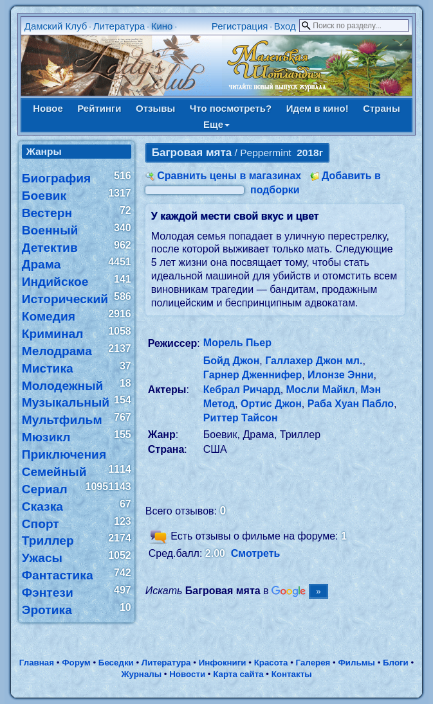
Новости (187, 674)
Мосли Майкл (320, 389)
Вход (285, 26)
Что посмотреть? (231, 108)
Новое (48, 108)
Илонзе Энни (341, 374)
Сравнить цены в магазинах (229, 175)
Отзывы (155, 108)
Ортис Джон (271, 403)
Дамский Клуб (56, 26)
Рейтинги (99, 108)
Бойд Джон (231, 360)
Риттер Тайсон (240, 417)
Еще (216, 124)
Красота (271, 662)
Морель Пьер (237, 342)
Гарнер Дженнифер (252, 374)
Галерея (313, 662)
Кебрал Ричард (242, 389)
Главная (36, 662)
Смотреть (256, 553)
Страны (381, 108)
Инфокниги (222, 662)
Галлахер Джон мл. (313, 360)
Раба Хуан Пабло (351, 403)
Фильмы (356, 662)
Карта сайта (238, 674)
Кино (162, 26)
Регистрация (240, 26)
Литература (119, 26)
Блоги (396, 662)
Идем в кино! (317, 108)
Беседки (116, 662)
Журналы (141, 674)
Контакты (292, 674)
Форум (76, 662)
